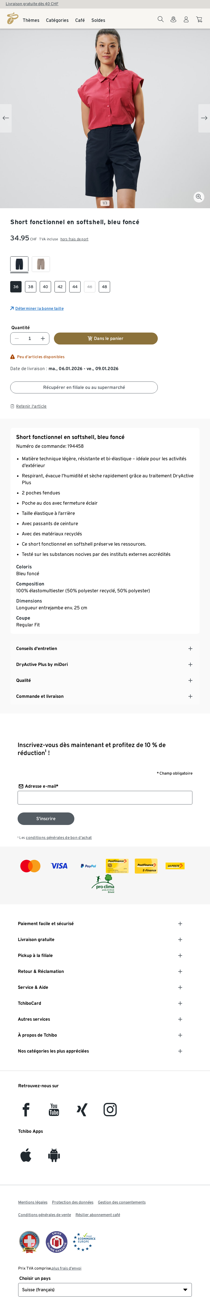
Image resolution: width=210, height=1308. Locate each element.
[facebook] (26, 1113)
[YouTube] (54, 1113)
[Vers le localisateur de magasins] (173, 22)
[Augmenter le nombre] (43, 338)
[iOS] (25, 1158)
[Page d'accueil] (12, 18)
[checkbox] (19, 264)
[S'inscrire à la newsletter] (46, 818)
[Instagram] (110, 1113)
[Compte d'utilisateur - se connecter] (186, 22)
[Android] (54, 1158)
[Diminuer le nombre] (16, 338)
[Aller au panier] (200, 22)
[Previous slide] (6, 118)
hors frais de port (74, 239)
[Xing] (82, 1113)
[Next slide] (204, 118)
